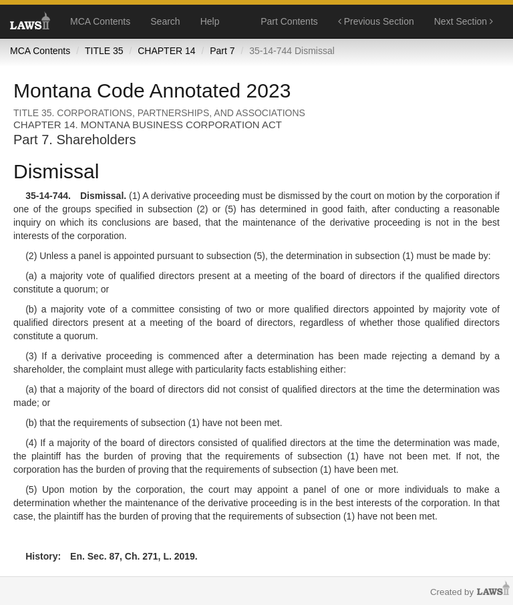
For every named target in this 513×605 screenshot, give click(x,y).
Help (210, 21)
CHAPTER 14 (166, 50)
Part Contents (289, 21)
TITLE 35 (104, 50)
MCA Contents (100, 21)
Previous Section (376, 21)
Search (165, 21)
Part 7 (222, 50)
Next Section (463, 21)
